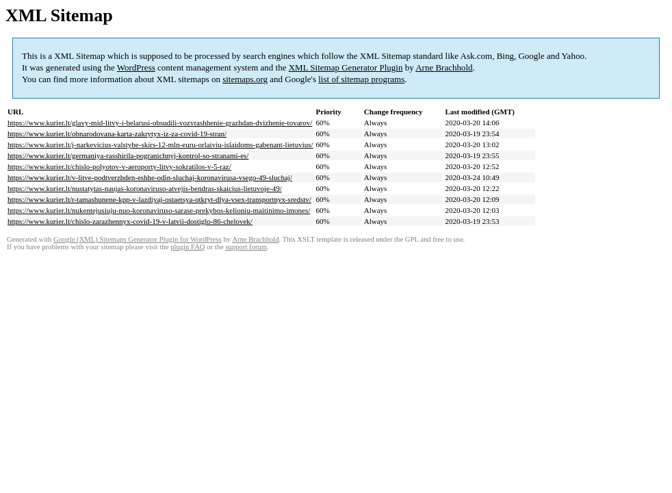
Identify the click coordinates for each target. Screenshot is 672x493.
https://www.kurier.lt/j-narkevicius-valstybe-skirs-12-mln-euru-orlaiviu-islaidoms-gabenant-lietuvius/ (160, 144)
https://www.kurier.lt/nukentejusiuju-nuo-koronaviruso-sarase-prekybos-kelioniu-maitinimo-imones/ (159, 210)
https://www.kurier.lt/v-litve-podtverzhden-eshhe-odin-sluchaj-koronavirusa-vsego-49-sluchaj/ (150, 177)
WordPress (136, 67)
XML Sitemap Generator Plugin (346, 67)
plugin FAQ (187, 247)
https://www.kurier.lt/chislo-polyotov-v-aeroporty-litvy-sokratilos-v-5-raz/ (119, 166)
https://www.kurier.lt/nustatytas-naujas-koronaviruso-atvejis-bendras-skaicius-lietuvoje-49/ (145, 188)
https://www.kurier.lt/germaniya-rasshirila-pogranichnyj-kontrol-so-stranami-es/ (128, 155)
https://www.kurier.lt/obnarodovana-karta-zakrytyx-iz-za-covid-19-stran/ (117, 133)
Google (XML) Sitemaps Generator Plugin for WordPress (137, 239)
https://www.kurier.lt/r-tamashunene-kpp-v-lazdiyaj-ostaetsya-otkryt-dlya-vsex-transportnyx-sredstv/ (159, 199)
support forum (246, 247)
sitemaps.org (245, 79)
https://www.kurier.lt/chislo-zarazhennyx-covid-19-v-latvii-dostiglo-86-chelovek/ (130, 221)
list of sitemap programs (361, 79)
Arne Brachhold (443, 67)
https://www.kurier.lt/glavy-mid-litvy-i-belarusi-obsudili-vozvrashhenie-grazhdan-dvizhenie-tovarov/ (160, 122)
